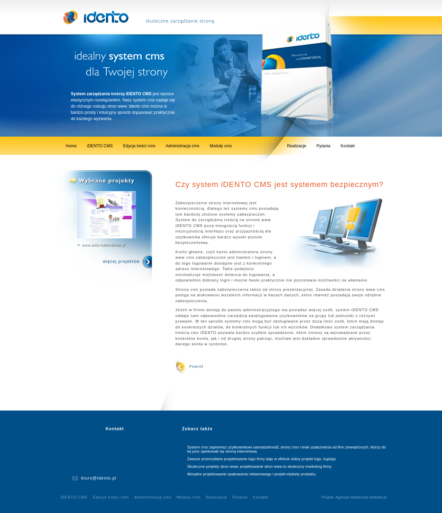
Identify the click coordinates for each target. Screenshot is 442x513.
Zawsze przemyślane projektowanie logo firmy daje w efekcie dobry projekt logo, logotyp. (262, 459)
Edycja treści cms (139, 146)
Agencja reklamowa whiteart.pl (361, 497)
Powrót (196, 366)
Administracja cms (182, 146)
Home (71, 146)
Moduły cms (221, 146)
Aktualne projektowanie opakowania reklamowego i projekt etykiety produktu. (252, 474)
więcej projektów (121, 261)
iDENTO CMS (100, 146)
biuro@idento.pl (98, 478)
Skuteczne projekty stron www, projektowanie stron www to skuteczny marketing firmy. (259, 466)
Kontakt (348, 146)
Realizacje (296, 146)
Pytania (323, 146)
